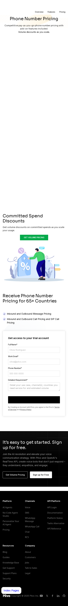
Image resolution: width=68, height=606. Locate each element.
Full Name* (12, 344)
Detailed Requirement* (18, 380)
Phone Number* (15, 368)
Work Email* (13, 356)
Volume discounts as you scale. (34, 32)
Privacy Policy (25, 410)
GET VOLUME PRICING (34, 237)
